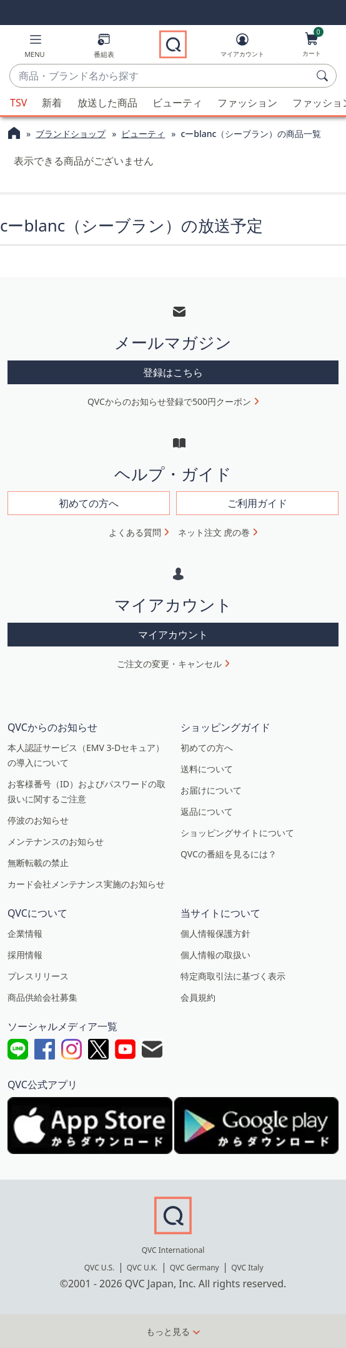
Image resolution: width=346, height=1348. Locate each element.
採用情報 (24, 955)
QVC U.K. (142, 1267)
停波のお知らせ (38, 820)
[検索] (324, 75)
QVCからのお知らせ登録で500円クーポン (169, 401)
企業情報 (24, 933)
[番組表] (104, 48)
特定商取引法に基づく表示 (232, 976)
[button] (34, 48)
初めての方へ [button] (89, 503)
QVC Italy (247, 1267)
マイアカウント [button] (173, 634)
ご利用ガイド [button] (257, 503)
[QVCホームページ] (14, 134)
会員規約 (197, 997)
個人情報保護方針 (215, 933)
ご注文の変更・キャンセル (169, 664)
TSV (18, 103)
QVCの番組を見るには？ (228, 854)
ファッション (247, 103)
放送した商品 (107, 103)
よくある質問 (135, 532)
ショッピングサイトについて (237, 833)
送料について (206, 769)
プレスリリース (38, 976)
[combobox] (160, 76)
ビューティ (177, 103)
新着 (52, 103)
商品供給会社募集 (42, 997)
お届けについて (211, 790)
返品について (206, 811)
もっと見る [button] (168, 1331)
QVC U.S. (99, 1267)
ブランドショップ (71, 134)
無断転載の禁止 (38, 863)
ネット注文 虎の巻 (214, 532)
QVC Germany (194, 1267)
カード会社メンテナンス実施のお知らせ (86, 884)
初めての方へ (206, 747)
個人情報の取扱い (215, 955)
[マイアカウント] (242, 47)
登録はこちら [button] (173, 372)
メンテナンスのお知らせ (55, 841)
